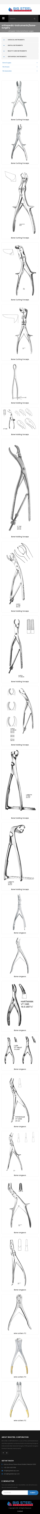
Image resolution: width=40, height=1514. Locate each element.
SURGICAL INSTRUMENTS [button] (14, 40)
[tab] (20, 39)
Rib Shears (6, 67)
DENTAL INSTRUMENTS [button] (13, 45)
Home (3, 31)
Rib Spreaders (7, 71)
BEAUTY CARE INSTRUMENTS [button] (15, 51)
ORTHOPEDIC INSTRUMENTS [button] (14, 56)
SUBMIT (33, 1493)
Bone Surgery (7, 63)
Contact (20, 1511)
